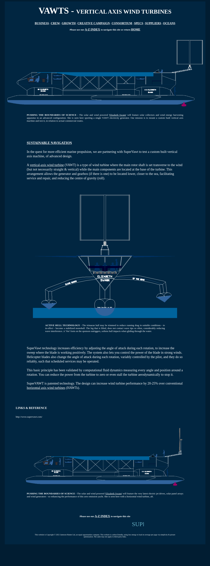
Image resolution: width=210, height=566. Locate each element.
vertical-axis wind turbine (47, 165)
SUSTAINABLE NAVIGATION (49, 143)
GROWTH (69, 23)
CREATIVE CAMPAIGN (93, 23)
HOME (135, 29)
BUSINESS (42, 23)
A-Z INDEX (92, 29)
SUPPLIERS (153, 23)
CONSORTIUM (122, 23)
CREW (55, 23)
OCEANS (169, 23)
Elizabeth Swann (117, 115)
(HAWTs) (72, 388)
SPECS (138, 23)
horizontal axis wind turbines (46, 388)
